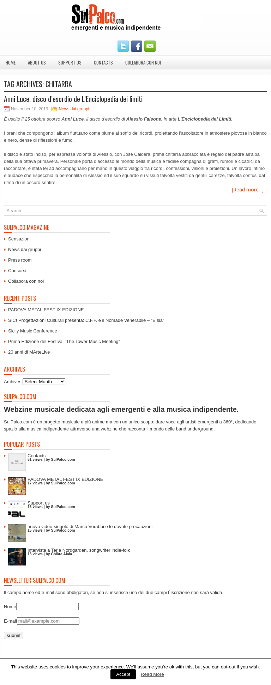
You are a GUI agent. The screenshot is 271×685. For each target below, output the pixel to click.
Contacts (103, 62)
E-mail (10, 621)
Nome (10, 606)
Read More (152, 674)
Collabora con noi (143, 62)
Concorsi (17, 270)
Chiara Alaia (61, 554)
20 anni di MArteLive (29, 352)
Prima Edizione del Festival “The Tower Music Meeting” (64, 341)
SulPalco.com (63, 459)
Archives (13, 381)
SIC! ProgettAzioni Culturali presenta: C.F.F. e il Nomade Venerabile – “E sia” (86, 320)
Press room (19, 260)
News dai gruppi (74, 108)
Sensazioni (19, 238)
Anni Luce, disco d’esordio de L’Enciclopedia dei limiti (73, 98)
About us (37, 62)
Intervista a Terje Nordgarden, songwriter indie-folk (79, 550)
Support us (70, 62)
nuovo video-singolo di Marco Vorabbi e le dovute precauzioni (90, 526)
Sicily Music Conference (32, 331)
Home (11, 62)
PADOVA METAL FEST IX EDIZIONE (46, 309)
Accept (123, 674)
